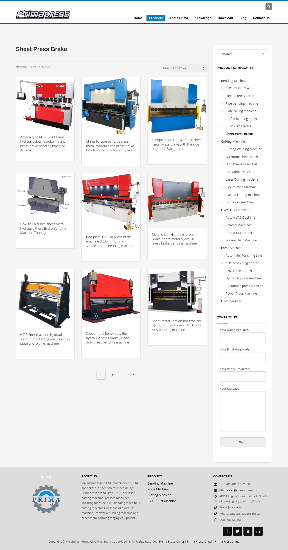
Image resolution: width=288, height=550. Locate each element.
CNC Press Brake (238, 88)
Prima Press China (171, 541)
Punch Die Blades (238, 126)
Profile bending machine (243, 119)
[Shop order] (184, 68)
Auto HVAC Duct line (240, 217)
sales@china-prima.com (243, 490)
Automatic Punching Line (244, 255)
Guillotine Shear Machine (244, 157)
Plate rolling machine (241, 111)
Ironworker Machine (240, 172)
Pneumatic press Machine (244, 286)
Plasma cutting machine (243, 195)
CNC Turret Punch (239, 271)
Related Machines (239, 225)
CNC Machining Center (242, 263)
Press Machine (232, 248)
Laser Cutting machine (242, 179)
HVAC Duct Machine (235, 210)
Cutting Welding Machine (244, 149)
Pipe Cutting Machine (241, 187)
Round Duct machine (241, 233)
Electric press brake (240, 96)
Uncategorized (231, 301)
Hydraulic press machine (244, 278)
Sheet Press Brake (239, 134)
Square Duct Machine (241, 240)
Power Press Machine (241, 293)
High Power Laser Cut (241, 164)
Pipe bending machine (242, 103)
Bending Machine (234, 81)
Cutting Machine (233, 141)
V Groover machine (240, 202)
